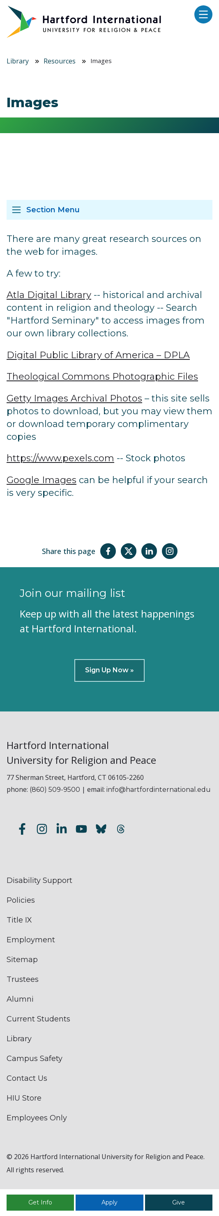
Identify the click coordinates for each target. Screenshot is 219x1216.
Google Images (41, 480)
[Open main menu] (201, 15)
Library (18, 61)
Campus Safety (34, 1058)
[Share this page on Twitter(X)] (128, 551)
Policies (21, 900)
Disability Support (39, 880)
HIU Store (24, 1098)
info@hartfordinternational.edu (158, 789)
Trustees (23, 979)
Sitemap (22, 959)
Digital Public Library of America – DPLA (98, 355)
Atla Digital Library (49, 294)
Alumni (20, 999)
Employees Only (37, 1117)
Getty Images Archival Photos (74, 398)
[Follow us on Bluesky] (101, 830)
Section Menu (53, 209)
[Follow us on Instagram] (42, 830)
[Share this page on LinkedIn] (149, 551)
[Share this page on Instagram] (170, 551)
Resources (60, 61)
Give (178, 1202)
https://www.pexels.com (60, 458)
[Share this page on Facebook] (108, 551)
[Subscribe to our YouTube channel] (81, 830)
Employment (31, 939)
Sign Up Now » (109, 670)
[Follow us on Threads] (121, 830)
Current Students (38, 1019)
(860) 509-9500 (55, 789)
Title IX (19, 920)
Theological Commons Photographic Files (102, 376)
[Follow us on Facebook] (22, 830)
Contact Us (27, 1078)
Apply (109, 1202)
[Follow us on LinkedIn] (61, 830)
